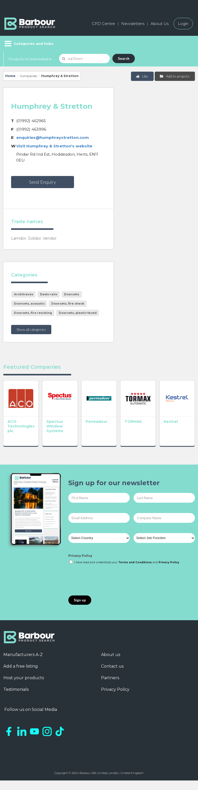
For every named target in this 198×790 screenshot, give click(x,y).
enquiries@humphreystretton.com (52, 137)
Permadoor (97, 421)
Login (183, 23)
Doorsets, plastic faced (78, 313)
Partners (110, 677)
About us (110, 654)
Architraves (23, 294)
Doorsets (71, 294)
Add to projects (174, 76)
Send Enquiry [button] (42, 182)
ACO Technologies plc (21, 426)
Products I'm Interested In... (31, 59)
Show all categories (31, 329)
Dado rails (48, 294)
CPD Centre (103, 23)
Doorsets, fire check (67, 303)
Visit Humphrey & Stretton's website (54, 146)
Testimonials (16, 689)
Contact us (112, 666)
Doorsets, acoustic (29, 303)
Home (10, 76)
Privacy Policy (80, 556)
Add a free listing (20, 666)
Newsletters (132, 23)
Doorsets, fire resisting (33, 313)
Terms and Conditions (135, 562)
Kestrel (171, 421)
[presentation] (107, 580)
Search (123, 58)
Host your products (23, 677)
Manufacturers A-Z (23, 654)
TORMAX (133, 421)
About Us (160, 23)
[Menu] (28, 43)
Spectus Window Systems (54, 426)
